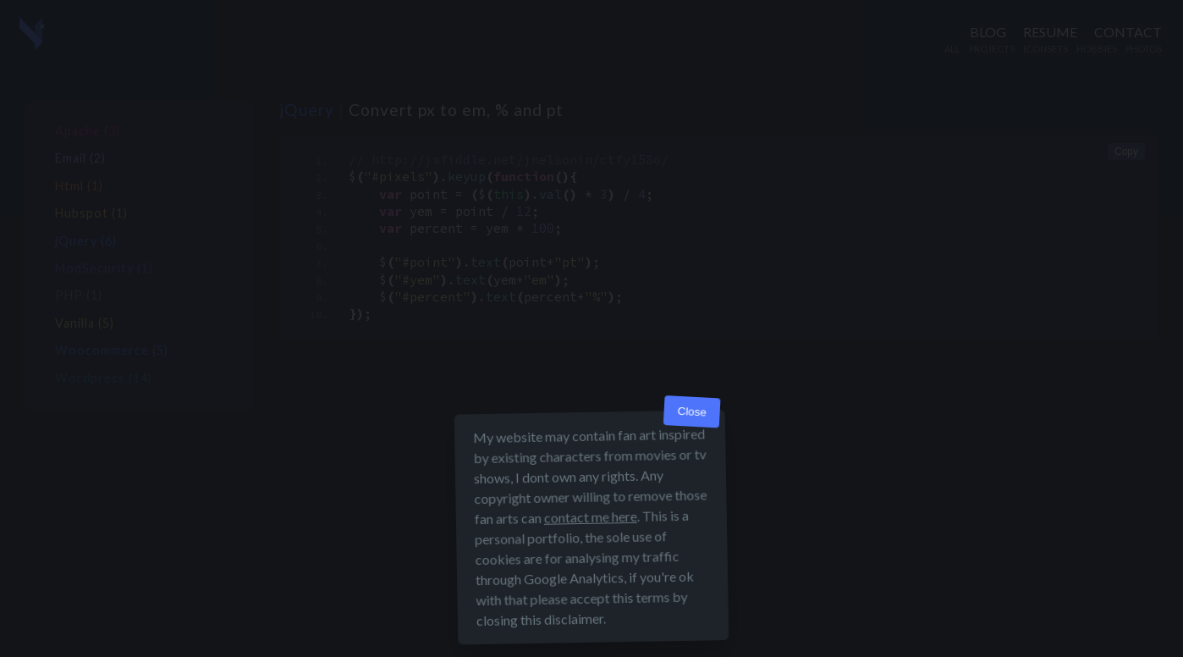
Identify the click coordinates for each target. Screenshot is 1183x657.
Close (692, 412)
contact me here (590, 517)
